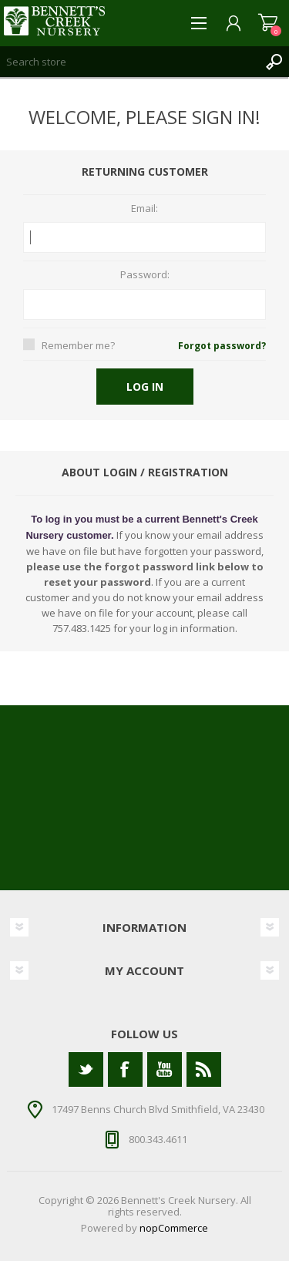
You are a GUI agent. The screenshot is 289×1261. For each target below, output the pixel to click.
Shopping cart (267, 23)
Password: (145, 275)
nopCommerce (173, 1228)
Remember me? (78, 345)
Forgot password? (222, 345)
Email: (144, 209)
